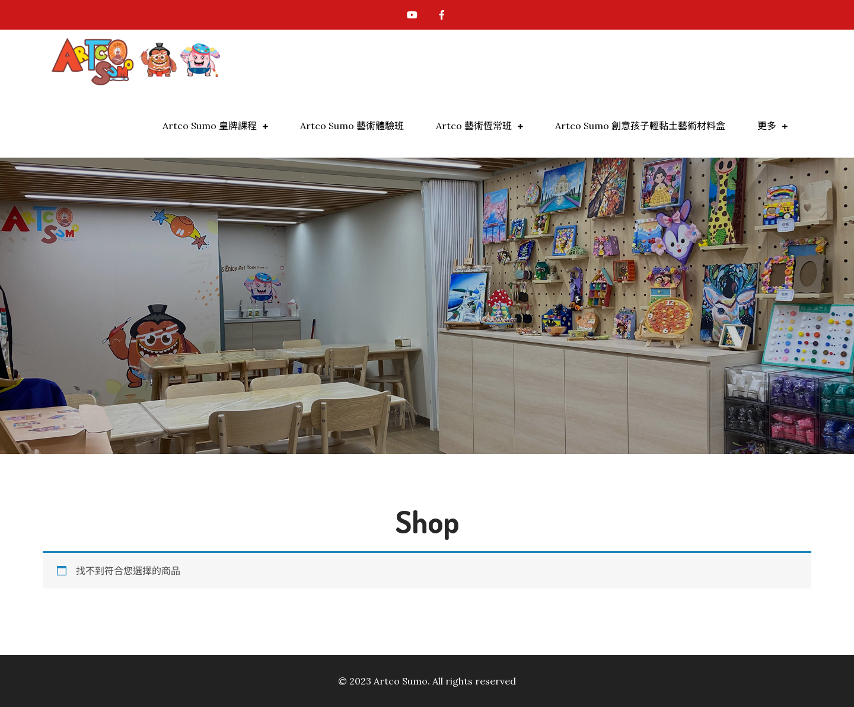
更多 (766, 126)
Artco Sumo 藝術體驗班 (352, 126)
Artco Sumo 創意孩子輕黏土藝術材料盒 (640, 126)
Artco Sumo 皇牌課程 (209, 126)
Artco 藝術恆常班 (474, 126)
